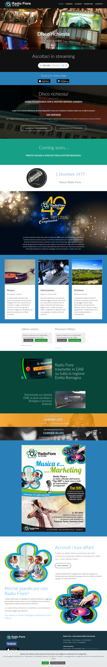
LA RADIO (78, 4)
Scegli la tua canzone (36, 128)
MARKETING (88, 4)
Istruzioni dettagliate (71, 128)
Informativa (28, 340)
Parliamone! (63, 566)
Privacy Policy (53, 121)
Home (61, 4)
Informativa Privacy (57, 663)
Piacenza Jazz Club (61, 424)
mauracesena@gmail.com (92, 648)
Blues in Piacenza (61, 437)
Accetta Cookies (41, 340)
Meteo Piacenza (58, 348)
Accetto (45, 663)
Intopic (30, 345)
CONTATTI (99, 4)
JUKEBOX (68, 4)
